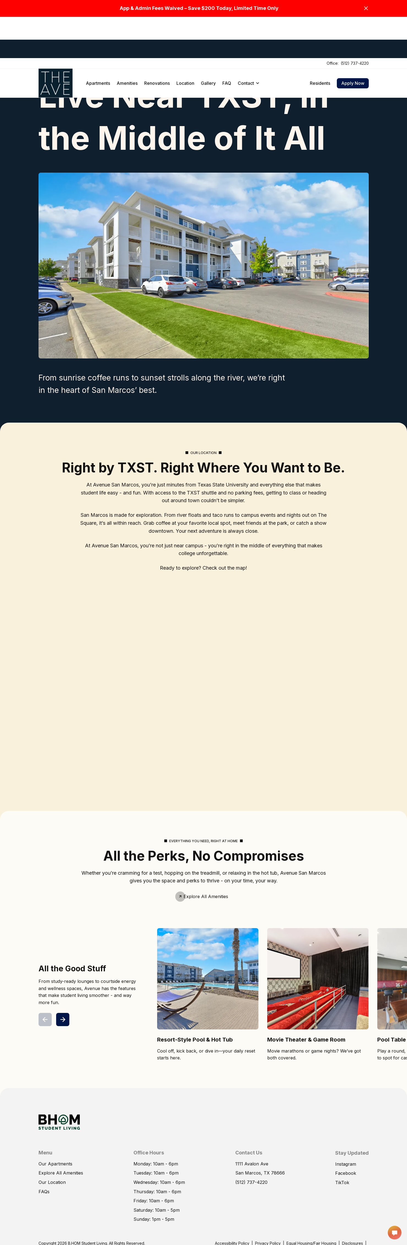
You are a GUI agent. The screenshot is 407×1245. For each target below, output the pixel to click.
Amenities (127, 42)
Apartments (98, 42)
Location (185, 42)
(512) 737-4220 (355, 22)
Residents (320, 42)
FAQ (226, 42)
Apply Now (352, 42)
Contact (248, 42)
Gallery (208, 42)
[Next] (62, 1019)
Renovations (157, 42)
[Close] (366, 8)
